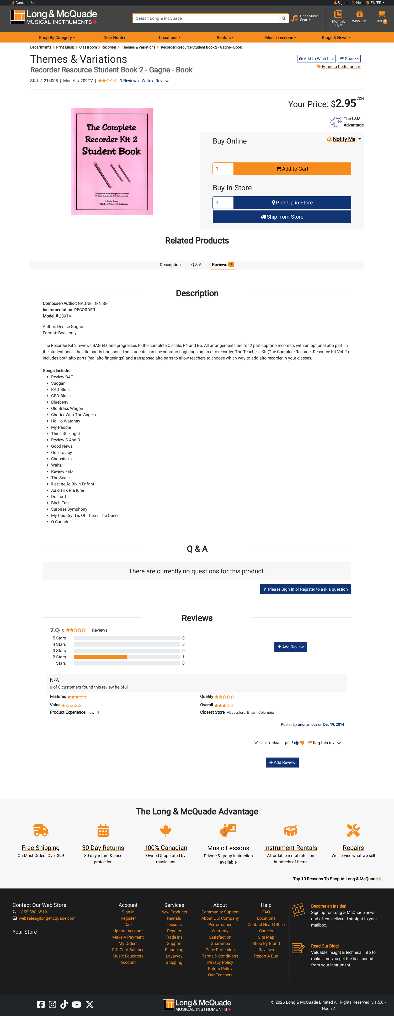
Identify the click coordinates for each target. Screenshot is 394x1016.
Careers (266, 930)
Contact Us (22, 3)
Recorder (109, 47)
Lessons (174, 924)
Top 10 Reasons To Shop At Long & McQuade (337, 879)
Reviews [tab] (223, 264)
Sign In (128, 911)
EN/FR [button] (373, 3)
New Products (174, 911)
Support (174, 943)
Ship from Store (282, 217)
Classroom (88, 47)
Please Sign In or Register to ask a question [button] (306, 588)
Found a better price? (339, 66)
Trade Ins (174, 936)
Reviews (266, 949)
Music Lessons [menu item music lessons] (279, 37)
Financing (174, 949)
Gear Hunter (114, 37)
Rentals (174, 918)
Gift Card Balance (128, 949)
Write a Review (155, 80)
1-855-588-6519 (30, 911)
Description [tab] (170, 264)
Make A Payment (128, 936)
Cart (128, 924)
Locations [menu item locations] (168, 37)
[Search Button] (284, 18)
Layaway (174, 955)
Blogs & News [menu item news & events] (334, 37)
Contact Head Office (266, 924)
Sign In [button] (341, 3)
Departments (40, 47)
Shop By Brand (266, 943)
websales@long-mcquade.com (44, 918)
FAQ (266, 911)
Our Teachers (220, 974)
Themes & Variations (138, 47)
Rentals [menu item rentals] (224, 37)
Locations (266, 918)
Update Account (128, 930)
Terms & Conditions (220, 955)
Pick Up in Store (292, 202)
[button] (380, 19)
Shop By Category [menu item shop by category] (55, 37)
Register (128, 918)
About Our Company (220, 918)
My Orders (128, 943)
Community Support (220, 911)
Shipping (174, 962)
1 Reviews (129, 81)
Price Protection (220, 949)
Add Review (291, 646)
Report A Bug (266, 955)
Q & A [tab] (196, 264)
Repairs (174, 930)
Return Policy (220, 968)
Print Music (65, 47)
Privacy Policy (220, 962)
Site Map (266, 936)
